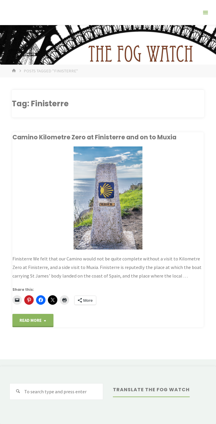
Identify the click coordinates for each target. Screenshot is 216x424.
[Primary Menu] (205, 12)
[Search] (17, 391)
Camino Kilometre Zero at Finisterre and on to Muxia (94, 137)
